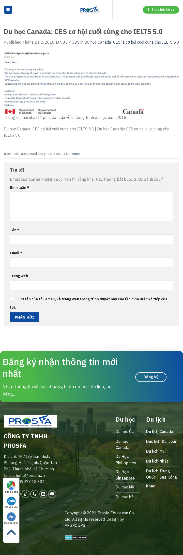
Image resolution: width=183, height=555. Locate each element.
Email (16, 253)
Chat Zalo (11, 503)
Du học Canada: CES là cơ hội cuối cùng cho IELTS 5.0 (131, 42)
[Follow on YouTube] (52, 494)
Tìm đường (11, 487)
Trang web (19, 275)
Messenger (11, 518)
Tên (14, 230)
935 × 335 (69, 42)
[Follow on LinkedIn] (43, 494)
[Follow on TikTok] (25, 494)
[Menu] (8, 10)
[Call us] (34, 494)
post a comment (68, 154)
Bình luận (19, 187)
